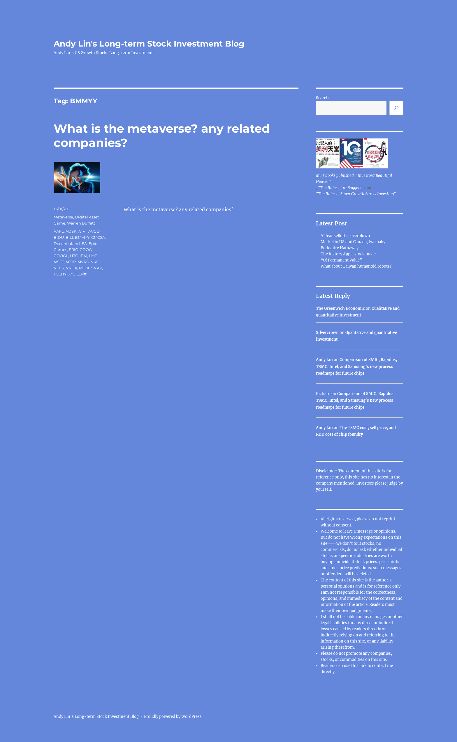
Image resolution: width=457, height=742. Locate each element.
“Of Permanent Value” (341, 260)
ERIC (73, 249)
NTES (59, 268)
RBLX (84, 268)
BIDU (59, 237)
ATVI (82, 231)
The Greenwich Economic (340, 308)
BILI (69, 237)
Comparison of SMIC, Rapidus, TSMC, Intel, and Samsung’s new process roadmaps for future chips (356, 366)
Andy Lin (324, 359)
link (363, 665)
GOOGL (61, 255)
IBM (83, 255)
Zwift (82, 274)
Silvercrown (327, 332)
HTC (74, 255)
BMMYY (82, 237)
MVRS (83, 261)
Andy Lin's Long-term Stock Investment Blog (149, 44)
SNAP (96, 268)
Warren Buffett (81, 223)
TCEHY (60, 274)
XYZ (71, 274)
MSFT (59, 261)
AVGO (94, 231)
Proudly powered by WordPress (173, 716)
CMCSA (98, 237)
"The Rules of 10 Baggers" (340, 187)
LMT (93, 255)
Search (322, 97)
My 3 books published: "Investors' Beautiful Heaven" (354, 178)
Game (59, 223)
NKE (94, 261)
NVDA (71, 268)
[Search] (396, 108)
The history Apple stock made (348, 254)
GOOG (86, 249)
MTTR (71, 261)
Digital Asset (87, 217)
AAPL (59, 231)
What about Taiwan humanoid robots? (356, 266)
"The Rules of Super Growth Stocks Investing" (356, 193)
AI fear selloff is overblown (345, 235)
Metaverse (63, 217)
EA (84, 243)
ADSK (71, 231)
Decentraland (67, 243)
